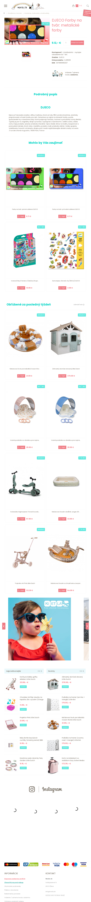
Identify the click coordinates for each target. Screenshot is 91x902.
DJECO (61, 57)
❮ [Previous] (4, 626)
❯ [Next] (87, 626)
